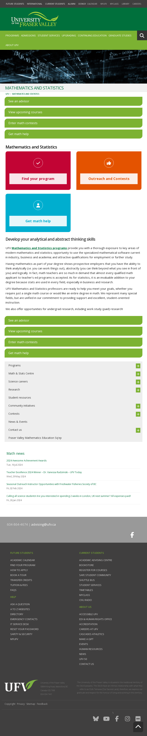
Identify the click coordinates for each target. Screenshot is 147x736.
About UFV (12, 45)
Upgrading (69, 35)
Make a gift (86, 639)
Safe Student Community (95, 575)
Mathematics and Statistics (25, 93)
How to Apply (19, 570)
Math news (15, 453)
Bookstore (86, 565)
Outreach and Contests (108, 178)
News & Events (17, 421)
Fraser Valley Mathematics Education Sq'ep (35, 438)
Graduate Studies (120, 35)
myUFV (103, 3)
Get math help (38, 221)
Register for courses (93, 570)
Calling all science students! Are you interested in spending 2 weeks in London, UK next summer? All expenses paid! (69, 496)
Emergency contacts (24, 619)
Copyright (10, 704)
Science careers (18, 381)
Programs (12, 35)
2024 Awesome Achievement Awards (27, 460)
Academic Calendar (22, 560)
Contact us (15, 430)
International (34, 3)
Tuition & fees (19, 585)
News (82, 654)
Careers (136, 3)
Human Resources (91, 649)
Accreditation (88, 624)
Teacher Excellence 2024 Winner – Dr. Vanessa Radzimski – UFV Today (44, 472)
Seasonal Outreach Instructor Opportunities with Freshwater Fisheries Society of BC (51, 484)
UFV (7, 93)
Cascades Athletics (91, 634)
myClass (114, 3)
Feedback (42, 704)
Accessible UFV (88, 614)
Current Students (55, 3)
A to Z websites (20, 609)
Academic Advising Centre (95, 560)
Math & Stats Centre (21, 373)
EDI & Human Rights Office (95, 619)
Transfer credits (21, 580)
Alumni (71, 3)
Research (14, 389)
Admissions (28, 35)
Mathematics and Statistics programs (39, 248)
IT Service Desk (19, 624)
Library (125, 3)
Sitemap (30, 704)
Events (83, 644)
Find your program (38, 178)
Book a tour (18, 575)
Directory (16, 614)
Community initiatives (21, 405)
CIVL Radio (85, 600)
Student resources (19, 397)
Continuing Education (92, 35)
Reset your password (24, 629)
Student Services (49, 35)
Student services (90, 585)
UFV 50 (83, 659)
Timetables (86, 590)
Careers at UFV (88, 629)
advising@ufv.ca (43, 524)
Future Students (15, 3)
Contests (14, 413)
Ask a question (20, 604)
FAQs (13, 590)
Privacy (21, 704)
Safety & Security (21, 634)
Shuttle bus (87, 580)
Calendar (92, 3)
